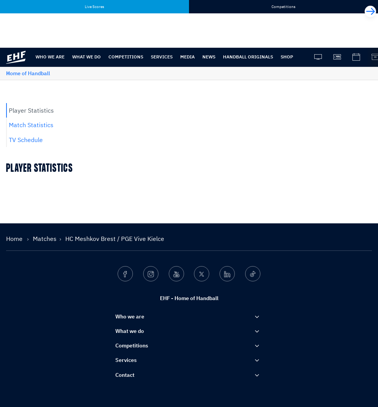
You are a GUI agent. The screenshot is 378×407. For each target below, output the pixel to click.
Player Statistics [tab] (31, 110)
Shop (287, 57)
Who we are (50, 57)
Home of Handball (28, 73)
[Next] (370, 11)
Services (162, 57)
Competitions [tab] (283, 6)
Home (15, 238)
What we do (86, 57)
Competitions (125, 57)
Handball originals (248, 57)
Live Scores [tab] (94, 6)
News (208, 57)
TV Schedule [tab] (26, 140)
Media (187, 57)
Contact (124, 374)
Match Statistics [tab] (31, 125)
